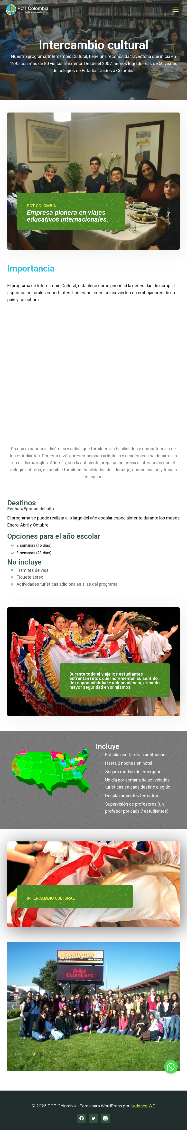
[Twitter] (93, 1118)
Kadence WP (143, 1106)
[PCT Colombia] (27, 9)
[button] (13, 1006)
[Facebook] (81, 1118)
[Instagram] (105, 1118)
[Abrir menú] (175, 10)
